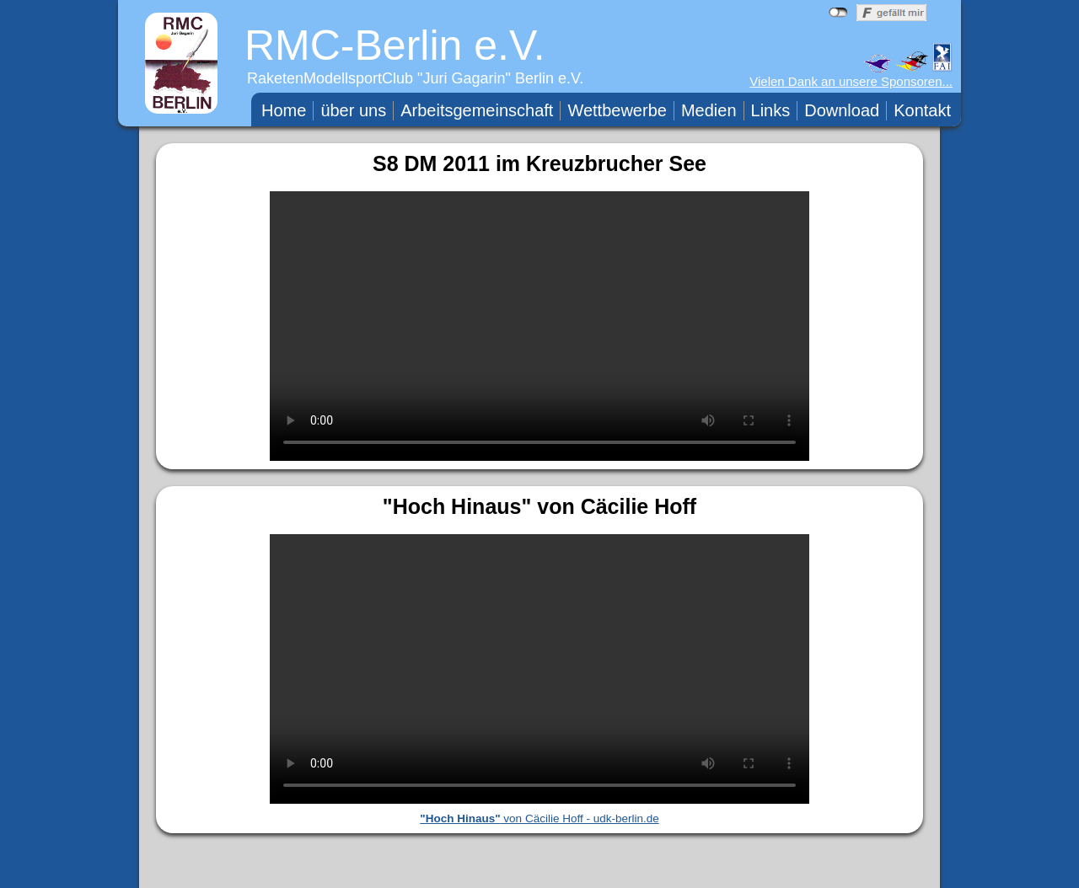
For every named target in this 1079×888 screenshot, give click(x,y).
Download (841, 110)
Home (283, 110)
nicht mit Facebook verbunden (838, 13)
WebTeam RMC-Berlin (668, 871)
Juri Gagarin (464, 78)
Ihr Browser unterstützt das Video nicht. (539, 326)
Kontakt (922, 110)
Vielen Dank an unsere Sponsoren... (851, 81)
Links (771, 110)
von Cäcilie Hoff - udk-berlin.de (539, 818)
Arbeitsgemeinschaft (476, 110)
